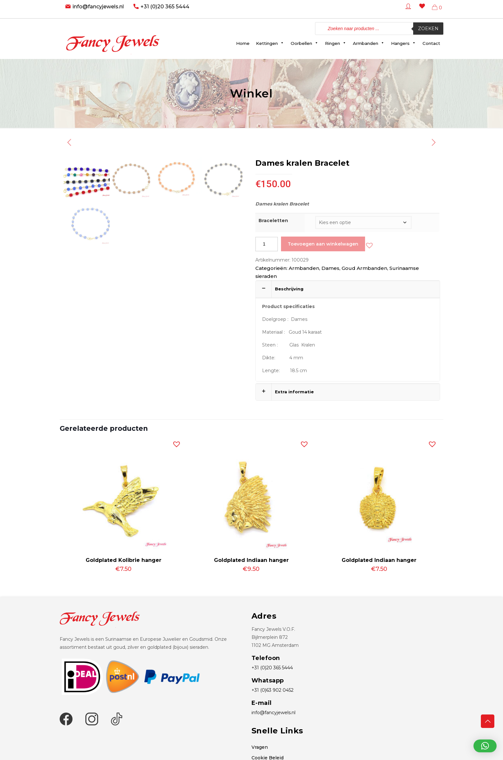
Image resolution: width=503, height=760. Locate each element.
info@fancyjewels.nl (98, 7)
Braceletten (273, 220)
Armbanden (304, 268)
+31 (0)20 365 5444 (165, 7)
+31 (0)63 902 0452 (273, 690)
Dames (330, 268)
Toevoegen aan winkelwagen (323, 244)
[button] (368, 244)
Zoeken (428, 28)
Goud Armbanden (364, 268)
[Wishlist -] (421, 10)
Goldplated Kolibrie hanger (123, 560)
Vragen (260, 747)
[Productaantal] (266, 244)
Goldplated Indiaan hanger (251, 560)
